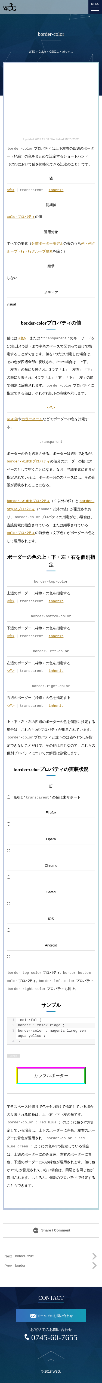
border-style (24, 1256)
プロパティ (21, 217)
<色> (10, 190)
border (20, 1265)
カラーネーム (32, 419)
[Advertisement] (51, 103)
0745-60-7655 (54, 1337)
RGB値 (12, 419)
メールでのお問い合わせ (55, 1315)
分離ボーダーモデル (47, 243)
